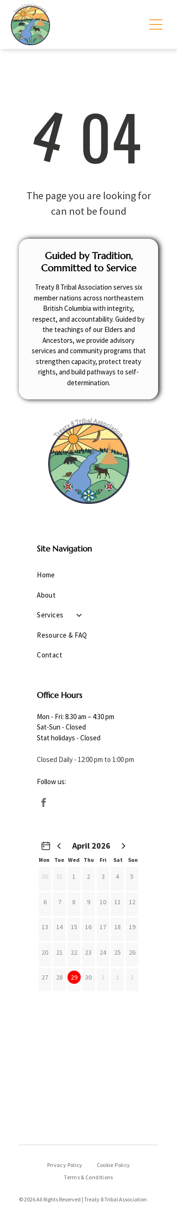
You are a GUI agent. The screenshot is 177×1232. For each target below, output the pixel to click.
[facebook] (43, 804)
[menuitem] (88, 575)
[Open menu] (155, 24)
